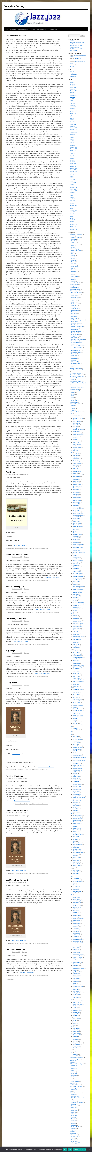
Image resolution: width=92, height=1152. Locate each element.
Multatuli (75, 855)
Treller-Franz (75, 1009)
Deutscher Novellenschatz (75, 368)
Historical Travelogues (76, 250)
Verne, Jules (73, 357)
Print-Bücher (53, 29)
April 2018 (72, 198)
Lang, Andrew (74, 337)
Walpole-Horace (76, 1033)
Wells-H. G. (75, 1038)
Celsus (72, 397)
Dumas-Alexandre (77, 579)
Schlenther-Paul (76, 936)
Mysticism (73, 1118)
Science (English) (74, 1088)
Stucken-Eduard (76, 994)
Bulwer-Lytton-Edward (78, 508)
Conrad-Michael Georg (78, 544)
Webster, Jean (74, 358)
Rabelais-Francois (76, 896)
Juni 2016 (72, 228)
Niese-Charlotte (76, 862)
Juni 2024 (72, 81)
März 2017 (72, 219)
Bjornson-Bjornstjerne (77, 486)
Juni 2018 (72, 195)
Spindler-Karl (76, 973)
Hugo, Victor (32, 548)
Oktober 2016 (73, 226)
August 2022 (72, 115)
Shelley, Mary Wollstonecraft (77, 345)
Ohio (72, 268)
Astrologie (72, 286)
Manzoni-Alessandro (77, 823)
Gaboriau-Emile (76, 650)
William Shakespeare (15, 587)
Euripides (75, 610)
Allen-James (75, 426)
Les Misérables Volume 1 (17, 880)
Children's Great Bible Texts (77, 1102)
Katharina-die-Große (77, 739)
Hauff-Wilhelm (76, 694)
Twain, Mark (74, 355)
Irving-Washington (77, 729)
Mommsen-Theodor (77, 842)
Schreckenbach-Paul (77, 941)
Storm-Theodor (76, 991)
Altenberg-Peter (76, 428)
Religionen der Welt (74, 1080)
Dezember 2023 (73, 90)
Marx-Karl (75, 826)
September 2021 (73, 132)
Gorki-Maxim (76, 676)
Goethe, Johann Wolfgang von (77, 320)
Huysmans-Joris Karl (77, 725)
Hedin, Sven (74, 324)
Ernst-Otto (75, 597)
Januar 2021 (72, 145)
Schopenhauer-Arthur (77, 939)
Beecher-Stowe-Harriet (78, 474)
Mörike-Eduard (76, 847)
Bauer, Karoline (76, 465)
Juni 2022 (72, 118)
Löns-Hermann (76, 805)
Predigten (72, 40)
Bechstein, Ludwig (77, 471)
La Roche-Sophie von (77, 784)
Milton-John (75, 839)
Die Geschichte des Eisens (75, 373)
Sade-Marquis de (76, 923)
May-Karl (75, 831)
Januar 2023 (72, 108)
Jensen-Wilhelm (76, 733)
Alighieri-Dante (76, 424)
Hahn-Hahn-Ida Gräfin (78, 689)
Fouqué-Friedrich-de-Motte (79, 636)
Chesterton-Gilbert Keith (78, 526)
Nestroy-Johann (76, 860)
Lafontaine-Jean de (77, 786)
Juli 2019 (72, 174)
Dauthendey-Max (76, 562)
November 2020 (73, 148)
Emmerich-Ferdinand (77, 592)
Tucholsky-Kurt (76, 1012)
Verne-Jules (75, 1023)
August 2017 (72, 211)
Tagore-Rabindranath (77, 1001)
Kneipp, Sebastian (75, 336)
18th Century (74, 1067)
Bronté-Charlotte (76, 502)
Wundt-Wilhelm (76, 1046)
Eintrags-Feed (73, 73)
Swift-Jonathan (76, 997)
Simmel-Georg (76, 965)
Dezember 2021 (73, 127)
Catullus (73, 395)
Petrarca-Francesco (77, 880)
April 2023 (72, 103)
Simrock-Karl (76, 967)
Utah (72, 278)
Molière (74, 841)
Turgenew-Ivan (76, 1013)
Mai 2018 (72, 197)
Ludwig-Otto (75, 810)
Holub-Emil (75, 718)
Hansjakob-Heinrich (77, 691)
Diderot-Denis (76, 568)
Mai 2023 (72, 102)
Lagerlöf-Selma (76, 788)
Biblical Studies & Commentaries (78, 1097)
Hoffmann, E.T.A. (75, 328)
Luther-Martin (76, 812)
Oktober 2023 (73, 94)
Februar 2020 (73, 163)
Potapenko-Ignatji (76, 888)
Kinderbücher (73, 386)
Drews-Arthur (76, 575)
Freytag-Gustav (76, 646)
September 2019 (73, 171)
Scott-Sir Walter (76, 951)
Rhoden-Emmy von (77, 902)
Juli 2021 (72, 136)
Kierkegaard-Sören (77, 749)
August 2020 (72, 153)
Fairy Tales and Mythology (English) (78, 382)
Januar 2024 (72, 89)
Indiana (72, 253)
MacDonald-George (77, 817)
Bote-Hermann (76, 494)
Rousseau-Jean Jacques (78, 918)
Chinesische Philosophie (75, 289)
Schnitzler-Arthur (76, 938)
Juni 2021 (72, 137)
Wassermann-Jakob (77, 1034)
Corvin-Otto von (76, 549)
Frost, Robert (74, 316)
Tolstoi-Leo (75, 1007)
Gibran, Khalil (74, 318)
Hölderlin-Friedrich (77, 717)
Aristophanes (75, 437)
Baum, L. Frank (74, 299)
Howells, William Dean (76, 331)
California (73, 239)
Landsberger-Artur (77, 789)
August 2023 (72, 97)
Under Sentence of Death (17, 555)
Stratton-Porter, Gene (75, 350)
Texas (72, 274)
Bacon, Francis (76, 453)
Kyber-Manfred (76, 781)
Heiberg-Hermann (76, 702)
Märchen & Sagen (74, 402)
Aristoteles (75, 439)
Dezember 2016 (73, 223)
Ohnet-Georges (76, 870)
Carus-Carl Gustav (77, 523)
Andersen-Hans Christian (78, 429)
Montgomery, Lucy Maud (76, 342)
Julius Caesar (74, 400)
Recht (71, 1078)
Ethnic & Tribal (74, 1109)
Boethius (73, 394)
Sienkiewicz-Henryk (77, 962)
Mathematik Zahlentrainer (75, 403)
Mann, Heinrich (76, 821)
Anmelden (72, 71)
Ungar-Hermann (76, 1018)
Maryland (73, 255)
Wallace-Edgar (76, 1030)
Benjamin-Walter (76, 476)
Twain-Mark (75, 1015)
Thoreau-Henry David (77, 1004)
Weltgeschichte (73, 1133)
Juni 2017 (72, 215)
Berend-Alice (76, 478)
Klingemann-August (77, 755)
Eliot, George (74, 313)
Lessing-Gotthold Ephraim (78, 796)
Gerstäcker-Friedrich (77, 662)
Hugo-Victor (75, 723)
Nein (70, 1149)
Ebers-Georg (75, 584)
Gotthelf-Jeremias (76, 678)
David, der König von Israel (76, 45)
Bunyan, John (76, 510)
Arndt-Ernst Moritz (77, 441)
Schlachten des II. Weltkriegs (76, 1086)
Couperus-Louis (76, 550)
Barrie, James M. (75, 297)
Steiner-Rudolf (76, 981)
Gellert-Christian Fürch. (78, 657)
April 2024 (72, 84)
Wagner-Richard (76, 1028)
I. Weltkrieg (73, 1139)
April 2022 (72, 121)
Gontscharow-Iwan (77, 675)
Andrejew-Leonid (76, 431)
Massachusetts (74, 257)
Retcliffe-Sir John (76, 899)
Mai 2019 (72, 178)
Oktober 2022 (73, 113)
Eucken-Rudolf (76, 607)
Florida (72, 245)
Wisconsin (73, 281)
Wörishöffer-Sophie (77, 1044)
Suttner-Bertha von (77, 996)
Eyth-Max (75, 612)
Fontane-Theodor (76, 633)
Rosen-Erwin (75, 913)
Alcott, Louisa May (75, 294)
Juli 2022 (72, 116)
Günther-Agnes (76, 684)
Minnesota (73, 260)
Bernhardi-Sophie (76, 479)
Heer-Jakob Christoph (77, 699)
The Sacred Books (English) (76, 1093)
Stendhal (74, 983)
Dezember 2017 (73, 205)
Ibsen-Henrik (75, 728)
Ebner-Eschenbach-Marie (78, 586)
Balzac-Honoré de (76, 458)
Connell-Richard (76, 541)
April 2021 (72, 140)
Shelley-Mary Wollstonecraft (79, 959)
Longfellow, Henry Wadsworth (78, 339)
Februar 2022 (73, 124)
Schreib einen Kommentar (41, 548)
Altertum (73, 1138)
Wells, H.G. (73, 360)
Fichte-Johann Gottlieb (78, 623)
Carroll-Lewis (76, 521)
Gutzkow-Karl (76, 686)
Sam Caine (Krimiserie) (75, 1084)
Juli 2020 (72, 155)
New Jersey (73, 263)
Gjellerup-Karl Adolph (77, 666)
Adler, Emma (75, 416)
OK (65, 1149)
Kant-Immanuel (76, 738)
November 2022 (73, 111)
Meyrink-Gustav (76, 838)
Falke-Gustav (76, 616)
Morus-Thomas (76, 850)
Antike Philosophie (74, 284)
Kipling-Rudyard (76, 750)
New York (73, 265)
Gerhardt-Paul (76, 660)
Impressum (32, 29)
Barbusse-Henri (76, 460)
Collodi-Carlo (76, 539)
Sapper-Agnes (76, 928)
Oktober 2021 (73, 131)
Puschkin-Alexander (77, 891)
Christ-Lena (75, 529)
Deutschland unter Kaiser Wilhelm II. (78, 370)
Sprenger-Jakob (76, 976)
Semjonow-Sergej (76, 952)
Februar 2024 (73, 87)
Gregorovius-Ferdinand (78, 679)
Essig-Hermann (76, 605)
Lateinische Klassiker (74, 389)
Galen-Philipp (76, 652)
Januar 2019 (72, 184)
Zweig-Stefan (76, 1055)
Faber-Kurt (75, 615)
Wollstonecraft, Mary (75, 363)
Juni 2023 (72, 100)
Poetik (71, 1076)
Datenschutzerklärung (42, 29)
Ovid (74, 875)
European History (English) (76, 381)
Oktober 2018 (73, 189)
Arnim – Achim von (77, 442)
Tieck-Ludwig (76, 1005)
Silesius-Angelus (76, 963)
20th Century (74, 1070)
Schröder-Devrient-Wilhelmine (79, 942)
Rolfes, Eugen (76, 910)
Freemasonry (74, 1110)
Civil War (73, 240)
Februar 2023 (73, 106)
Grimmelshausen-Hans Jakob (79, 681)
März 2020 (72, 161)
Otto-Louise (75, 873)
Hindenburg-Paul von (77, 710)
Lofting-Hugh (76, 804)
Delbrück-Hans (76, 565)
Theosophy (73, 1128)
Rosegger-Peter (76, 912)
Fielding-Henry (76, 625)
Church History (74, 1105)
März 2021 (72, 142)
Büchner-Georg (76, 505)
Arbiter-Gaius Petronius (78, 434)
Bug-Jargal (10, 651)
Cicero (72, 399)
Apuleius (73, 392)
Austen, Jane (74, 295)
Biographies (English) (20, 612)
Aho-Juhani (75, 420)
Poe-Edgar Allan (76, 886)
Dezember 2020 (73, 147)
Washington (73, 279)
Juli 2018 (72, 194)
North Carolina (74, 266)
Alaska (72, 236)
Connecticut (73, 242)
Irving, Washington (75, 334)
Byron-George (76, 518)
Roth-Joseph (75, 917)
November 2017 (73, 207)
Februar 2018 (73, 202)
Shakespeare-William (77, 957)
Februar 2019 (73, 182)
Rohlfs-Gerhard (76, 909)
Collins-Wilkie (76, 537)
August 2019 (72, 173)
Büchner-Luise (76, 507)
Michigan (73, 258)
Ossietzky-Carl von (77, 871)
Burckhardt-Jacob (76, 512)
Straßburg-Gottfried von (78, 992)
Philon (74, 883)
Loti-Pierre (75, 807)
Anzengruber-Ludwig (77, 432)
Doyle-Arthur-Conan (77, 573)
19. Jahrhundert (74, 1136)
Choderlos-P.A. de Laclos (78, 528)
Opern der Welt (73, 1060)
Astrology (73, 1094)
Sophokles (75, 970)
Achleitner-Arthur (76, 415)
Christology (73, 1104)
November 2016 (73, 224)
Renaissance (74, 1075)
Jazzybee (26, 474)
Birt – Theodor (76, 483)
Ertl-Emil (75, 600)
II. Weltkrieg (74, 1141)
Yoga (72, 1130)
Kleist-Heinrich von (77, 754)
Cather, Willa (74, 302)
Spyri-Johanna (76, 978)
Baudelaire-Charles (77, 463)
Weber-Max (75, 1036)
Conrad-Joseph (76, 542)
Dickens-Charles (76, 566)
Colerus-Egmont (76, 536)
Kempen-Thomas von (77, 746)
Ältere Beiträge (10, 979)
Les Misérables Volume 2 (17, 810)
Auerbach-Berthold (77, 447)
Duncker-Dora (76, 581)
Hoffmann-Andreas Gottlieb (79, 712)
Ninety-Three (11, 683)
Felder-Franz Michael (77, 620)
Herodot (74, 707)
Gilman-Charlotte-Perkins (78, 665)
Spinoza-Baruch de (77, 975)
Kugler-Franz (75, 778)
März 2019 (72, 181)
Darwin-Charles (76, 557)
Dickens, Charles (75, 310)
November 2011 (73, 229)
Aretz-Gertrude (76, 436)
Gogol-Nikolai (76, 671)
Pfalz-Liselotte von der (78, 881)
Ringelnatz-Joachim (77, 907)
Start (7, 29)
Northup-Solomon (76, 865)
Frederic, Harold (74, 315)
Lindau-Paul (75, 802)
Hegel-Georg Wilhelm (77, 700)
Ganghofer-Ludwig (77, 654)
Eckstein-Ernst (76, 587)
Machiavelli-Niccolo (77, 818)
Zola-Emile (75, 1054)
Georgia (73, 247)
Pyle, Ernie (75, 892)
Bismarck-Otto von (77, 484)
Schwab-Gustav (76, 949)
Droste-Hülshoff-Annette (78, 576)
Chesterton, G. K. (75, 303)
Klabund (74, 752)
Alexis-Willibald (76, 423)
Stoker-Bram (75, 989)
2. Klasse (73, 407)
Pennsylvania (74, 271)
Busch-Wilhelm (76, 516)
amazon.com (16, 754)
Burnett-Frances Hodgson (78, 515)
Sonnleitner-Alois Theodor (78, 968)
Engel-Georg (75, 594)
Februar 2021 (73, 144)
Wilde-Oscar (75, 1041)
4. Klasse (73, 410)
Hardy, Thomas (74, 321)
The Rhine (10, 472)
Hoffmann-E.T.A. (76, 713)
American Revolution (76, 237)
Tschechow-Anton (77, 1010)
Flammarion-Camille (77, 626)
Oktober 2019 (73, 169)
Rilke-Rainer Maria (77, 905)
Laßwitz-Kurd (76, 791)
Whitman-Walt (76, 1039)
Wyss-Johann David (77, 1047)
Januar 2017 (72, 221)
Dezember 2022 (73, 110)
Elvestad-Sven (76, 591)
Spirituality (73, 1125)
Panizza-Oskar (76, 878)
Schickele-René (76, 931)
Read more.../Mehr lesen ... (22, 545)
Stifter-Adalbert (76, 988)
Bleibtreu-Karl (76, 489)
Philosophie (72, 1062)
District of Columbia (75, 244)
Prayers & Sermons (75, 1122)
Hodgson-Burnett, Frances (77, 326)
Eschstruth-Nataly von (77, 604)
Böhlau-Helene (76, 492)
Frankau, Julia (76, 637)
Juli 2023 (72, 98)
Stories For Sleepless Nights (77, 349)
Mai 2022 (72, 119)
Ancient (73, 1072)
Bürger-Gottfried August (78, 513)
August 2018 (72, 192)
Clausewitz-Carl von (77, 534)
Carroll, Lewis (74, 300)
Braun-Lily (75, 499)
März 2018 (72, 200)
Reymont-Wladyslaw (77, 900)
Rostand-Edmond (76, 915)
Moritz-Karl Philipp (77, 849)
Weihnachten (72, 1131)
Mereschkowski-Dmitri (78, 834)
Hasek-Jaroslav (76, 692)
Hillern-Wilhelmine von (78, 708)
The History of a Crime (16, 619)
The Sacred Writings (75, 1126)
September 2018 (73, 190)
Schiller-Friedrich (76, 933)
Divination (73, 1107)
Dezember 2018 (73, 186)
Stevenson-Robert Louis (78, 986)
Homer (74, 720)
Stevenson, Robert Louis (76, 347)
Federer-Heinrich (76, 618)
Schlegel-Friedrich (77, 934)
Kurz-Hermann (76, 779)
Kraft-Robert (75, 771)
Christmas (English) (74, 290)
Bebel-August (76, 470)
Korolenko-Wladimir (77, 768)
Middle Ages (74, 1073)
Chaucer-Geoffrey (76, 524)
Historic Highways (75, 249)
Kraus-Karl (75, 773)
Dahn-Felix (75, 555)
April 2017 (72, 218)
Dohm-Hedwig (76, 570)
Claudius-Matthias (77, 533)
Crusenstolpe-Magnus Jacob (79, 552)
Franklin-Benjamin (77, 639)
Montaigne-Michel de (77, 844)
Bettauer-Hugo (76, 481)
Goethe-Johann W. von (78, 670)
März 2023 (72, 105)
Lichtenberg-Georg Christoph (79, 797)
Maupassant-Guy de (77, 828)
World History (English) (75, 1143)
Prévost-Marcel (76, 889)
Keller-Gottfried (76, 742)
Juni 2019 (72, 176)
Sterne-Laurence (76, 984)
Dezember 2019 (73, 166)
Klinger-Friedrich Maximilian (79, 757)
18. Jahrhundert (74, 1135)
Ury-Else (75, 1020)
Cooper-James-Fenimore (78, 547)
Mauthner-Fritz (76, 829)
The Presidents (74, 276)
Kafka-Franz (75, 736)
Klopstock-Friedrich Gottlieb (79, 760)
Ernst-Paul (75, 599)
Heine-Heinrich (76, 704)
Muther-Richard (76, 857)
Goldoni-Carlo (76, 673)
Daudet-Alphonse (76, 558)
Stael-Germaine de (77, 980)
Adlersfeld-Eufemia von (78, 418)
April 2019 (72, 179)
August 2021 (72, 134)
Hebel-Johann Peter (77, 696)
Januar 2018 (72, 203)
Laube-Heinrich (76, 792)
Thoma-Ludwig (76, 1002)
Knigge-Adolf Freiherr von (78, 765)
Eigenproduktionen (23, 29)
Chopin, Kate (74, 305)
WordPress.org (73, 76)
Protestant (73, 1123)
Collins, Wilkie (74, 308)
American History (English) (76, 234)
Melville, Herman (75, 341)
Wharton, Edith (74, 361)
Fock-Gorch (75, 631)
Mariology (73, 1117)
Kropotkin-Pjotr (76, 776)
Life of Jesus (74, 1115)
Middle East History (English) (76, 1057)
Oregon (72, 269)
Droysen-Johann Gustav (78, 578)
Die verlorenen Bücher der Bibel (77, 376)
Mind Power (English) (75, 1059)
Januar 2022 (72, 126)
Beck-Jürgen (75, 473)
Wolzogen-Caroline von (78, 1043)
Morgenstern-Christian (77, 846)
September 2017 (73, 210)
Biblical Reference (75, 1096)
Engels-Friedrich (76, 595)
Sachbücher (72, 1083)
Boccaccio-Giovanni (77, 491)
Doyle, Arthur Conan (75, 311)
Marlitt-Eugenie (76, 825)
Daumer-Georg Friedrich (78, 560)
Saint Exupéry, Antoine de (78, 925)
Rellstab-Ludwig (76, 897)
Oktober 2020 (73, 150)
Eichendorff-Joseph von (78, 589)
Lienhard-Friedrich (77, 800)
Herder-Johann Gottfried (78, 705)
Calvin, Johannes (75, 1081)
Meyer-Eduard (76, 836)
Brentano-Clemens (77, 500)
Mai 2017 (72, 216)
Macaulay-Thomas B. (77, 815)
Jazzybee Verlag (14, 6)
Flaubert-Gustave (76, 628)
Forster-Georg (76, 634)
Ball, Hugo (75, 457)
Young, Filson (76, 1051)
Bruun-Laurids (76, 503)
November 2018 (73, 187)
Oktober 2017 (73, 208)
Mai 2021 (72, 139)
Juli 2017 (72, 213)
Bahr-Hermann (76, 455)
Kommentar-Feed (73, 74)
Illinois (72, 252)
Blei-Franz (75, 487)
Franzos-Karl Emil (77, 641)
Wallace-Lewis (76, 1031)
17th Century (74, 1065)
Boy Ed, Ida (75, 495)
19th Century (74, 1068)
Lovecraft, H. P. (76, 809)
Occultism (73, 1120)
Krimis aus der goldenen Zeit (76, 387)
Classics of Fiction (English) (21, 548)
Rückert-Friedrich (76, 920)
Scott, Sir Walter (74, 344)
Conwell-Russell (76, 545)
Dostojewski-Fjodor (77, 571)
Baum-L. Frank (76, 468)
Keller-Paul (75, 744)
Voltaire (74, 1025)
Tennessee (73, 273)
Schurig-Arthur (76, 947)
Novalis (74, 867)
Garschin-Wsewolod (77, 655)
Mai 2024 (72, 82)
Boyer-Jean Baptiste (77, 497)
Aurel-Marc (75, 450)
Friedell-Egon (76, 647)
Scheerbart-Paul (76, 930)
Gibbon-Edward (76, 663)
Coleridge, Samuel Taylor (76, 307)
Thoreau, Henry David (76, 352)
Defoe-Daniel (76, 563)
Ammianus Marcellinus (76, 391)
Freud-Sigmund (76, 644)
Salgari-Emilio (76, 926)
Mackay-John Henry (77, 820)
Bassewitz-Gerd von (77, 462)
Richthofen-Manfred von (78, 904)
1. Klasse (73, 405)
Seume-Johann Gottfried (78, 955)
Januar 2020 (72, 165)
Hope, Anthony (74, 329)
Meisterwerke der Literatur (75, 412)
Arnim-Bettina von (77, 444)
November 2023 (73, 92)
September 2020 (73, 152)
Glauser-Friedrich (76, 668)
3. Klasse (73, 408)
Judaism (73, 1114)
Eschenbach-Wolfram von (78, 602)
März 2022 (72, 123)
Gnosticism (73, 1112)
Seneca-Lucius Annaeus (78, 954)
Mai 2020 (72, 158)
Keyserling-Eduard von (78, 747)
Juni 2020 (72, 157)
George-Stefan (76, 658)
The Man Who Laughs (15, 776)
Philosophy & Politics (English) (77, 1063)
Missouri (73, 261)
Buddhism (73, 1101)
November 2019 (73, 168)
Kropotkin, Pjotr (76, 775)
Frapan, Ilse (75, 642)
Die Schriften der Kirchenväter (76, 374)
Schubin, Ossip (76, 946)
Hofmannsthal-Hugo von (78, 715)
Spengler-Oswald (76, 972)
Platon (74, 884)
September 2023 (73, 95)
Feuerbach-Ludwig (77, 621)
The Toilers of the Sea (15, 950)
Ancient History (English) (75, 282)
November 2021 (73, 129)
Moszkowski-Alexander (78, 852)
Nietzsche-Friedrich (77, 863)
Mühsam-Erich (76, 854)
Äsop (74, 445)
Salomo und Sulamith (74, 47)
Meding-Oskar (76, 833)
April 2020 (72, 160)
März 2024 (72, 86)
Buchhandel (13, 29)
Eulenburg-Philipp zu (77, 608)
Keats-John (75, 741)
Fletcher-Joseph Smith (77, 629)
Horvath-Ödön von (77, 721)
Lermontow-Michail (77, 794)
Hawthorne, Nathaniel (76, 323)
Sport (71, 1091)
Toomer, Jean (74, 353)
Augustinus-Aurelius (77, 449)
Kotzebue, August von (77, 770)
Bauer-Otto (75, 466)
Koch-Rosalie (76, 767)
